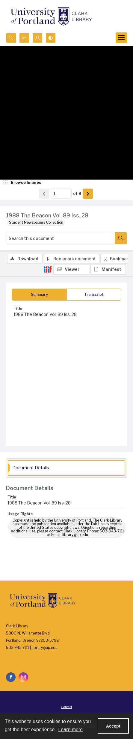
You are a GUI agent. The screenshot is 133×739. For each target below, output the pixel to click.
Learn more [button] (70, 729)
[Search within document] (121, 238)
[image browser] (22, 183)
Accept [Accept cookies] (113, 726)
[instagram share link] (23, 677)
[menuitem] (66, 706)
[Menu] (121, 37)
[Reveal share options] (24, 38)
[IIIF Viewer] (71, 269)
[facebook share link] (11, 677)
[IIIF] (47, 269)
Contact (66, 707)
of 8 (77, 193)
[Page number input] (61, 194)
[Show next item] (88, 194)
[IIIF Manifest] (108, 269)
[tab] (39, 294)
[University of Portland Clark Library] (51, 16)
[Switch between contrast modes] (50, 38)
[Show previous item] (44, 194)
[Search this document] (60, 238)
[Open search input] (11, 38)
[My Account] (37, 38)
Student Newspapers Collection (36, 222)
